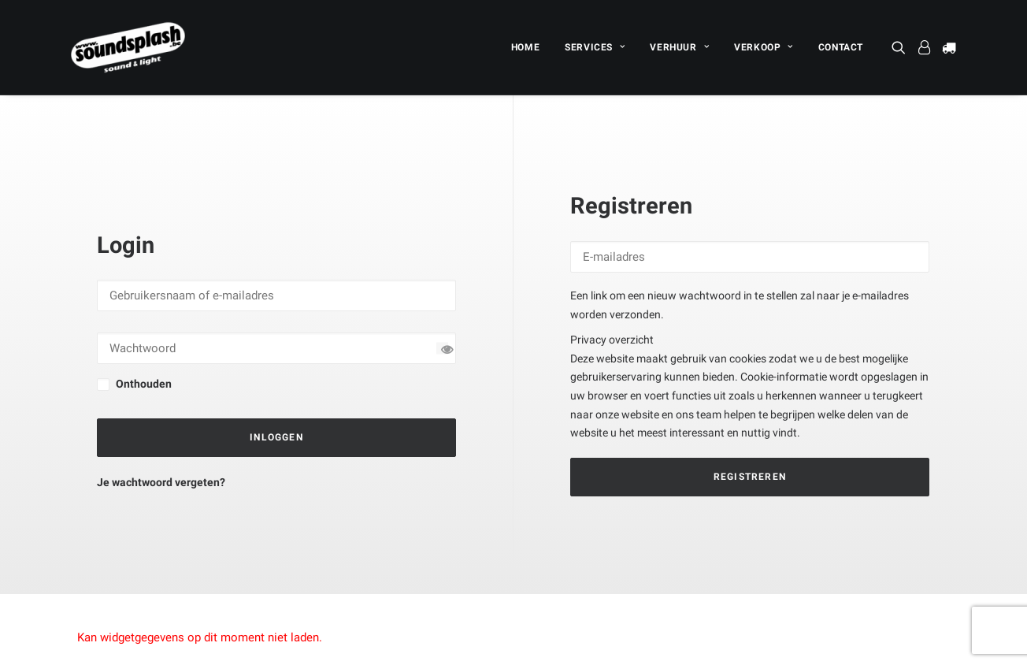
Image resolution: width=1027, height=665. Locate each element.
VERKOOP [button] (763, 47)
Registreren (750, 439)
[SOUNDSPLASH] (128, 47)
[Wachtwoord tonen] (442, 312)
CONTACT (840, 47)
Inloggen (276, 401)
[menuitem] (525, 47)
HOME (525, 47)
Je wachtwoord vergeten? (161, 446)
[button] (901, 47)
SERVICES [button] (595, 47)
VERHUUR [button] (679, 47)
